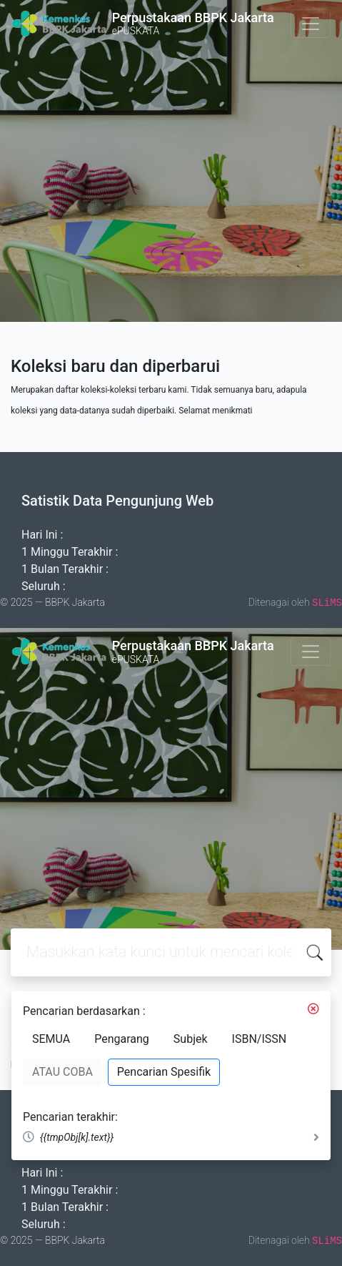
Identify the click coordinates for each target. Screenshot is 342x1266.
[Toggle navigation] (311, 23)
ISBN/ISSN (259, 1039)
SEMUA (51, 1039)
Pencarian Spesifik (164, 1072)
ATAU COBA (62, 1072)
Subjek (190, 1039)
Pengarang (121, 1039)
